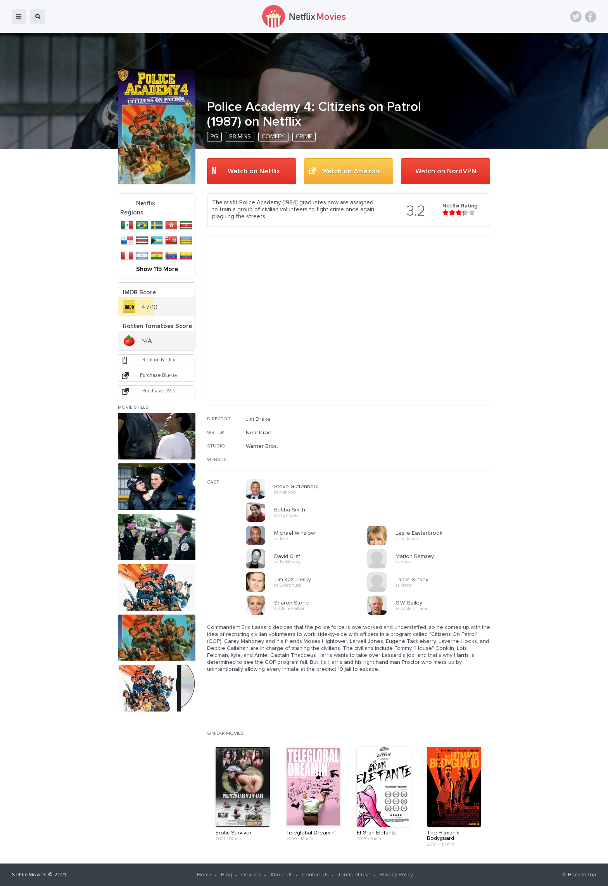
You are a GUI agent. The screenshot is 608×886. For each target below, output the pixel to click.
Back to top (582, 874)
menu (19, 16)
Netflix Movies (29, 874)
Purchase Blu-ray (158, 375)
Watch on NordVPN (445, 171)
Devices (251, 874)
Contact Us (315, 874)
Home (204, 874)
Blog (226, 874)
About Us (281, 874)
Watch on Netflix (254, 171)
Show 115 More (157, 269)
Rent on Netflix (158, 360)
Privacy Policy (396, 874)
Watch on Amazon (350, 171)
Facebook (590, 16)
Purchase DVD (158, 391)
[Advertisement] (432, 465)
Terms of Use (354, 874)
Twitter (576, 16)
